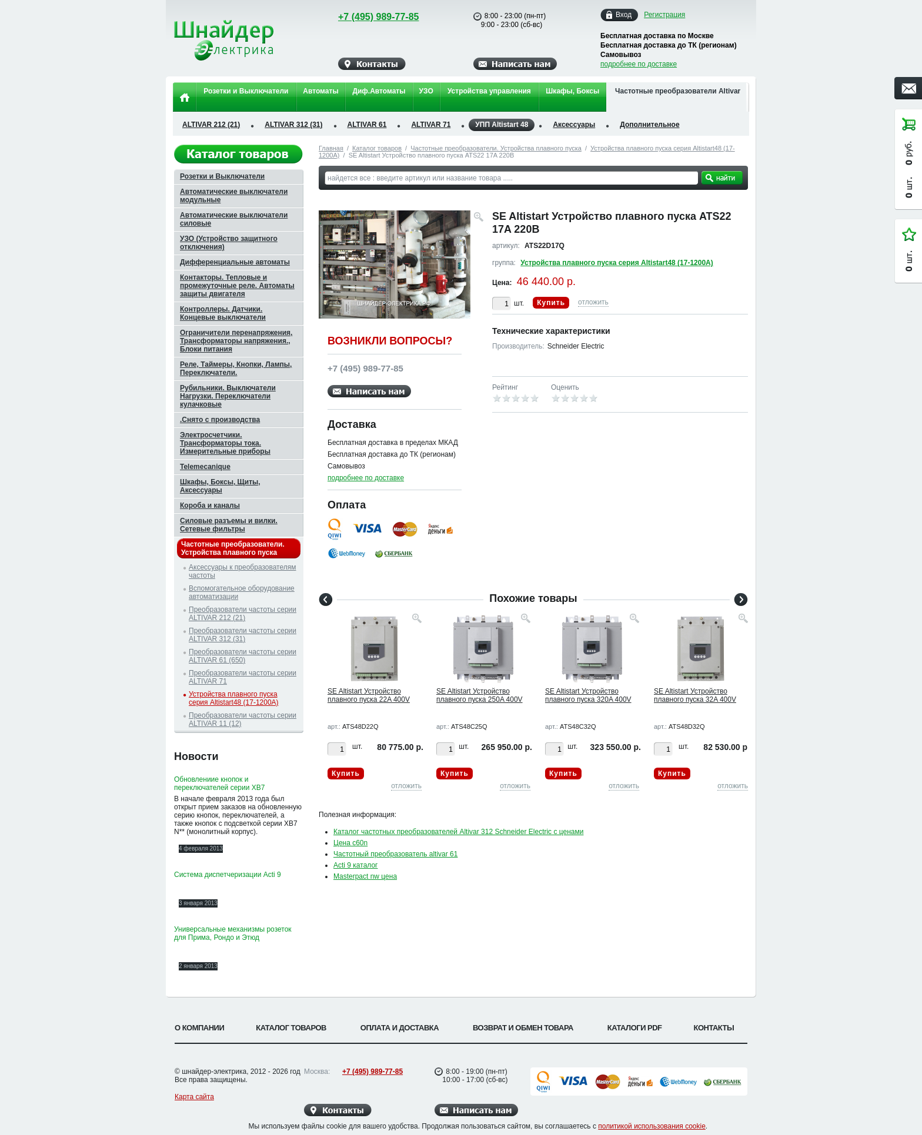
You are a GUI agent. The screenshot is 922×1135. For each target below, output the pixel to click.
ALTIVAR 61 (367, 124)
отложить (593, 302)
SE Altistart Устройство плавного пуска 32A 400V (695, 695)
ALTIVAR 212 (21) (211, 124)
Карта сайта (194, 1097)
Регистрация (664, 15)
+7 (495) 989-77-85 (367, 17)
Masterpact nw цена (365, 876)
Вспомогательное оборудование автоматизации (242, 592)
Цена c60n (350, 843)
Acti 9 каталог (355, 865)
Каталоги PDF (634, 1027)
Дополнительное (649, 124)
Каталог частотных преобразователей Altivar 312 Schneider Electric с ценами (458, 832)
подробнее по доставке (638, 64)
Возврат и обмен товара (523, 1027)
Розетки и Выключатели (245, 91)
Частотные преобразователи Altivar (677, 91)
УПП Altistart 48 (501, 125)
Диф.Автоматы (378, 91)
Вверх (793, 1098)
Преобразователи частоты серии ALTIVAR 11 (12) (242, 719)
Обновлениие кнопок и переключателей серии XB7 (219, 783)
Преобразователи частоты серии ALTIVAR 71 (242, 677)
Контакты (714, 1027)
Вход (624, 15)
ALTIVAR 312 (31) (293, 124)
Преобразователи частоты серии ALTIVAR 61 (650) (242, 656)
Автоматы (320, 91)
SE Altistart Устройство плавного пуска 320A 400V (588, 695)
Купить (551, 303)
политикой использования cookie (652, 1126)
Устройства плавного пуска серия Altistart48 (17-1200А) (616, 263)
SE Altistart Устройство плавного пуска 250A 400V (479, 695)
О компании (199, 1027)
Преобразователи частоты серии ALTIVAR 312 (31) (242, 635)
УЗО (426, 91)
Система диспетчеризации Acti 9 (227, 874)
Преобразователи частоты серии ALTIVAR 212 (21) (242, 613)
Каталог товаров (377, 148)
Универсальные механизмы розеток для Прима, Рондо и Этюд (233, 933)
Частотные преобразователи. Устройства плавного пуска (496, 148)
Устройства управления (489, 91)
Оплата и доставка (399, 1027)
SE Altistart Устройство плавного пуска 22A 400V (369, 695)
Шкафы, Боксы (572, 91)
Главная (331, 148)
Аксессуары (574, 124)
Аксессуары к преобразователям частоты (242, 571)
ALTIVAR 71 (430, 124)
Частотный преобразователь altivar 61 (395, 854)
